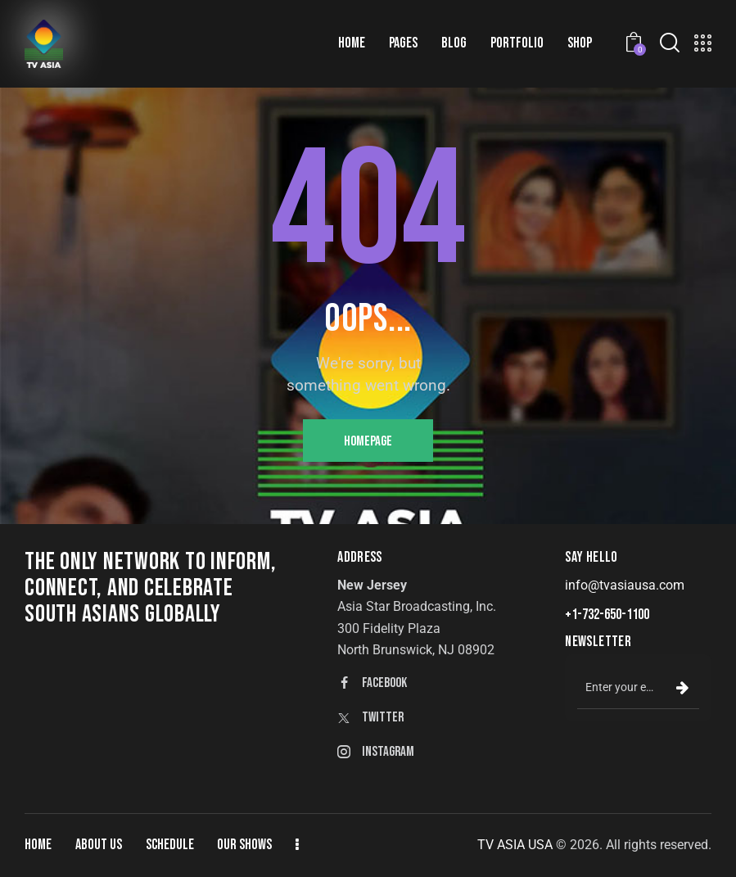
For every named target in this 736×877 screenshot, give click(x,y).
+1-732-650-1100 (607, 614)
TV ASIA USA (515, 844)
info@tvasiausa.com (624, 585)
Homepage (368, 441)
